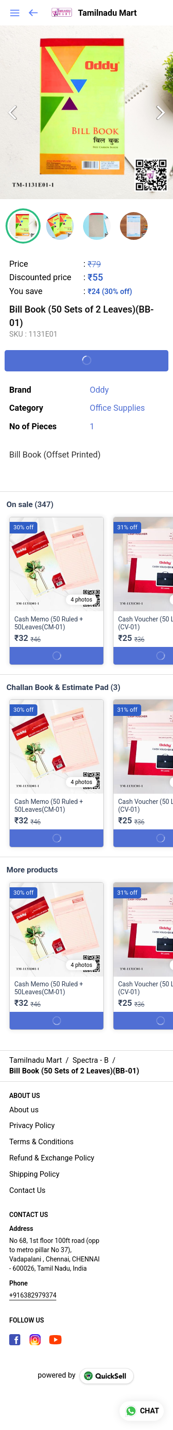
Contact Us (27, 1190)
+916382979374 (32, 1295)
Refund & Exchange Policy (51, 1158)
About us (24, 1109)
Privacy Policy (32, 1125)
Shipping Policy (34, 1174)
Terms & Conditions (41, 1141)
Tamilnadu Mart (107, 13)
